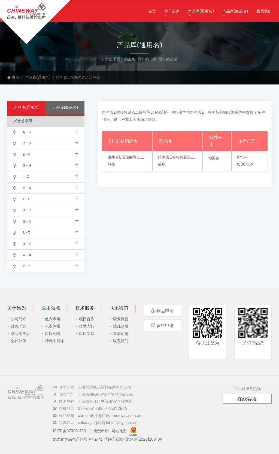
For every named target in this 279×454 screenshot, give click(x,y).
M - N (45, 188)
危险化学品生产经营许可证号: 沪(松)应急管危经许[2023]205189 (107, 439)
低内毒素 (52, 319)
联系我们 (264, 11)
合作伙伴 (18, 341)
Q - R (45, 221)
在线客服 (247, 399)
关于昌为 (172, 11)
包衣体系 (52, 326)
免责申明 (101, 431)
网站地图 (119, 431)
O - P (45, 210)
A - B (45, 132)
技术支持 (86, 326)
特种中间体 (54, 341)
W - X (45, 255)
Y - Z (45, 266)
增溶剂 (214, 158)
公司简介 (18, 319)
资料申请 (162, 325)
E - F (45, 154)
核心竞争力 (20, 333)
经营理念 (18, 326)
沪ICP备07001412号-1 (72, 431)
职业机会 (120, 319)
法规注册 (120, 326)
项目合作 (86, 319)
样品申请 (162, 310)
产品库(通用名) (201, 11)
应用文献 (86, 333)
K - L (45, 199)
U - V (45, 243)
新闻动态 (120, 333)
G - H (45, 165)
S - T (45, 232)
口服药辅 (52, 333)
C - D (45, 143)
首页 (152, 11)
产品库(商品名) (235, 11)
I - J (45, 176)
